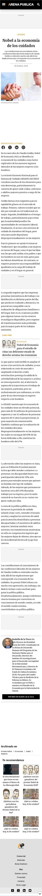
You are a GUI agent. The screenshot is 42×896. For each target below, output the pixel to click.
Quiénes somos (21, 873)
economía (19, 751)
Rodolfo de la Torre (11, 143)
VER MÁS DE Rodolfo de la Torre (21, 697)
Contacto (21, 881)
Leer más (7, 335)
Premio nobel (6, 751)
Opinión (21, 34)
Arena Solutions (21, 864)
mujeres (4, 754)
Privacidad (21, 877)
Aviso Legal (21, 885)
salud (28, 751)
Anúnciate (21, 860)
